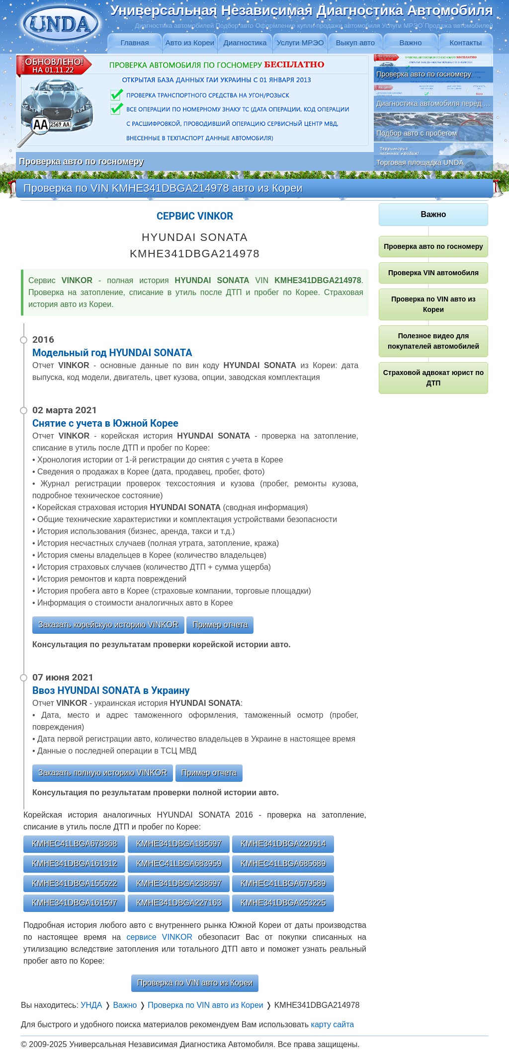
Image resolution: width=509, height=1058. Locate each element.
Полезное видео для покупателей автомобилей (433, 341)
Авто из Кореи (190, 42)
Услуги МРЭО (300, 42)
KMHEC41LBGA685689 (283, 863)
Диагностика (245, 42)
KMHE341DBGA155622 (74, 883)
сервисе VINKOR (159, 937)
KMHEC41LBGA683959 (179, 863)
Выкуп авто (355, 42)
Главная (134, 42)
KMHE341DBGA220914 (283, 843)
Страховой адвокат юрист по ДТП (433, 378)
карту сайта (332, 1024)
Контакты (466, 42)
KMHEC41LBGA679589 (283, 883)
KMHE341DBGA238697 (179, 883)
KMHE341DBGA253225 (283, 903)
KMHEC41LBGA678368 (74, 843)
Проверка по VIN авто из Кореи (195, 983)
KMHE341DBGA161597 (74, 903)
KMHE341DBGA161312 (74, 863)
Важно (410, 42)
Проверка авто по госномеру (433, 246)
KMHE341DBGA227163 (179, 903)
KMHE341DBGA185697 (179, 843)
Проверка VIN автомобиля (433, 273)
